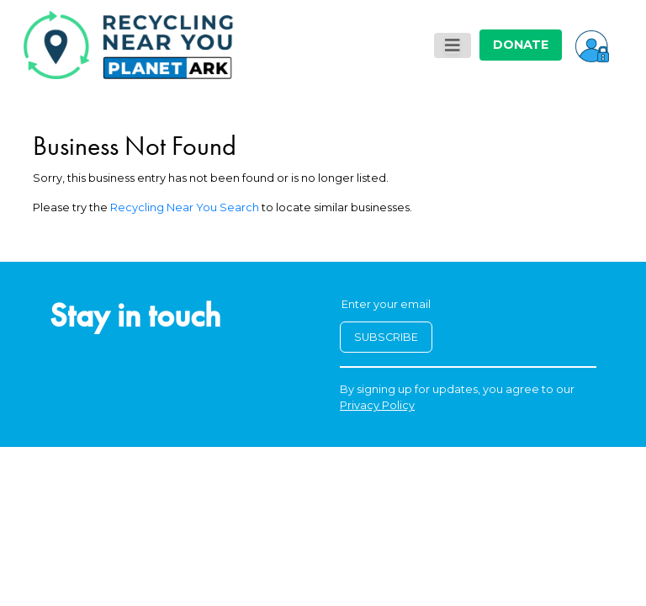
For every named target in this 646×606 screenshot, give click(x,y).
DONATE (520, 44)
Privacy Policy (377, 405)
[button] (592, 44)
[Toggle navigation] (452, 45)
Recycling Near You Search (184, 207)
